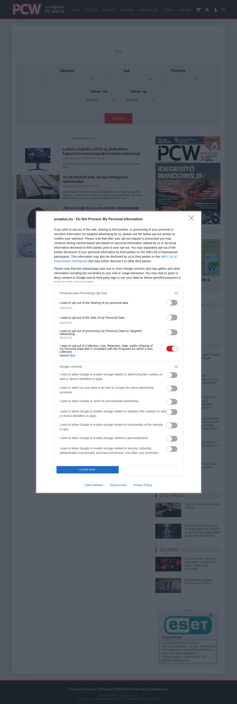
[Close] (193, 219)
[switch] (171, 303)
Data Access (118, 485)
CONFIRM (88, 469)
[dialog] (118, 352)
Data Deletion (94, 485)
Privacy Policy (142, 485)
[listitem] (118, 293)
